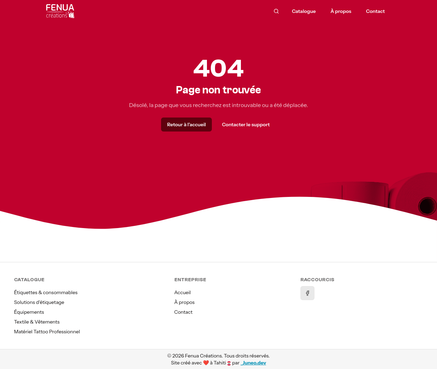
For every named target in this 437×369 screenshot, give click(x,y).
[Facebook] (307, 293)
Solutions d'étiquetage (39, 302)
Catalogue (304, 11)
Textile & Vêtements (37, 322)
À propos (184, 302)
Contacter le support (246, 124)
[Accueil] (102, 11)
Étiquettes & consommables (45, 292)
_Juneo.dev (253, 363)
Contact (183, 312)
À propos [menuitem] (341, 11)
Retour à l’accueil (186, 124)
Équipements (29, 312)
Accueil (182, 292)
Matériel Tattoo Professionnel (47, 331)
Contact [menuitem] (375, 11)
